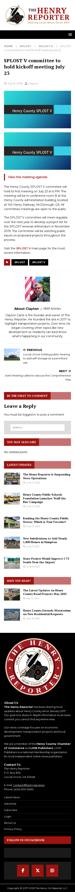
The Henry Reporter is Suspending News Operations (46, 476)
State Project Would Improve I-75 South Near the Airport (46, 560)
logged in (29, 414)
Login (7, 816)
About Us (10, 822)
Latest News (12, 797)
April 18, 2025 (33, 618)
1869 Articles (52, 308)
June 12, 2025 (33, 526)
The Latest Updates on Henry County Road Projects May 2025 (45, 592)
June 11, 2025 (32, 546)
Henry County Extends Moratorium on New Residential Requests (47, 612)
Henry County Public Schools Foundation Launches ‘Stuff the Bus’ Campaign (44, 498)
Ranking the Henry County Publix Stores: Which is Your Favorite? (45, 520)
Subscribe (10, 810)
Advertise (10, 803)
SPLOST (25, 46)
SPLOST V (23, 248)
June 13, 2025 (33, 482)
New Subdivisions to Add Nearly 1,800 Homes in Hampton (45, 540)
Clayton (33, 83)
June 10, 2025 (33, 566)
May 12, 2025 (32, 598)
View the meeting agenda (27, 177)
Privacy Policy (13, 829)
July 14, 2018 (15, 83)
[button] (69, 34)
